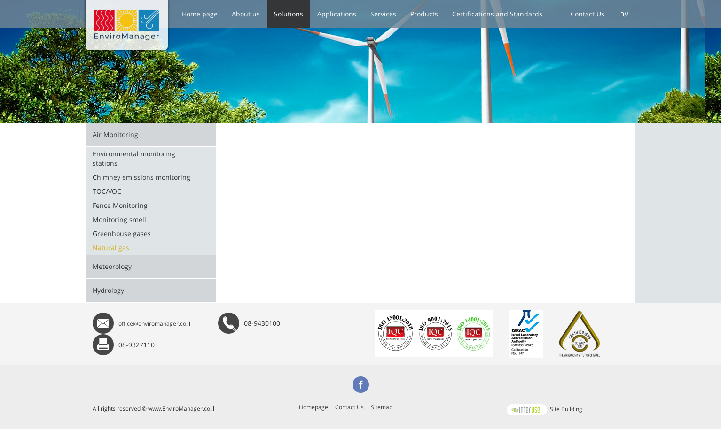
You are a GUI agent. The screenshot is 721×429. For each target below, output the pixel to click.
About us (246, 13)
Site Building (543, 409)
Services (383, 13)
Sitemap (381, 407)
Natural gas (111, 247)
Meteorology (112, 266)
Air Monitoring (115, 134)
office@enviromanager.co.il (154, 324)
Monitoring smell (119, 219)
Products (424, 13)
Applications (336, 13)
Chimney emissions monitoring (141, 177)
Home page (200, 13)
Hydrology (108, 290)
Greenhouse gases (122, 233)
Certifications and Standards (497, 13)
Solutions (288, 13)
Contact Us (587, 13)
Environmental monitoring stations (134, 158)
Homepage (313, 407)
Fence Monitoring (120, 205)
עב (624, 13)
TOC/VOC (107, 191)
